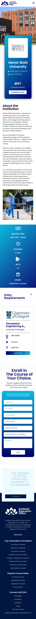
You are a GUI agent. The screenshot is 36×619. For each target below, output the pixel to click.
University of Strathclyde (18, 565)
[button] (33, 2)
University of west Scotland (18, 555)
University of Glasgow (18, 548)
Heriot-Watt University (11, 113)
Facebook (18, 599)
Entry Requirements (14, 296)
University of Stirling (18, 551)
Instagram (18, 603)
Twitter (18, 606)
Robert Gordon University (18, 561)
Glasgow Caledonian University (18, 558)
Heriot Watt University (18, 568)
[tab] (18, 296)
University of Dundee (18, 544)
